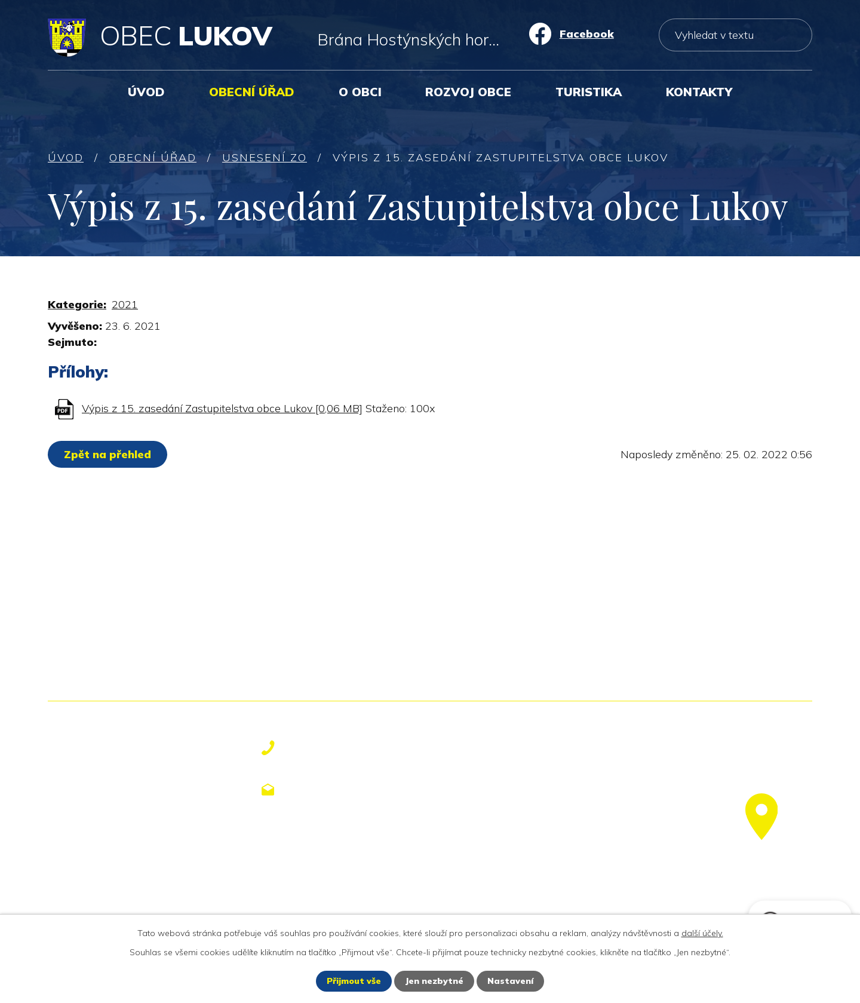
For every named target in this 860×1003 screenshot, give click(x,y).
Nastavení (510, 981)
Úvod (146, 91)
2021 (125, 304)
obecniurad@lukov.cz (358, 789)
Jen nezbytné (434, 981)
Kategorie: (77, 304)
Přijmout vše (354, 981)
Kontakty (699, 91)
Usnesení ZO (264, 157)
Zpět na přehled (107, 454)
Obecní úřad (251, 91)
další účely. (702, 933)
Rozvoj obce (468, 91)
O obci (360, 91)
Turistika (588, 91)
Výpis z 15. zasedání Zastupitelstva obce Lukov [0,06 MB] (222, 408)
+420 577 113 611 (347, 748)
